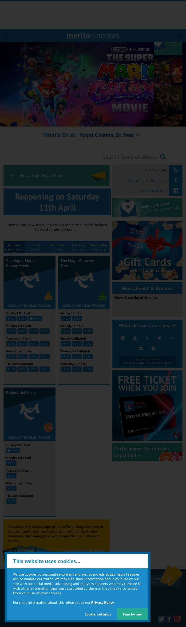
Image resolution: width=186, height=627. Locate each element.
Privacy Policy (102, 602)
